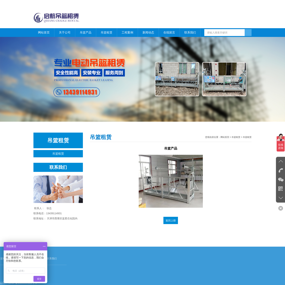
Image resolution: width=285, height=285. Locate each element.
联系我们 (246, 3)
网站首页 (232, 3)
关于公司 (65, 32)
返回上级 (171, 220)
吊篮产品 (85, 32)
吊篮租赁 (106, 32)
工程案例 (127, 32)
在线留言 (169, 32)
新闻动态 (148, 32)
